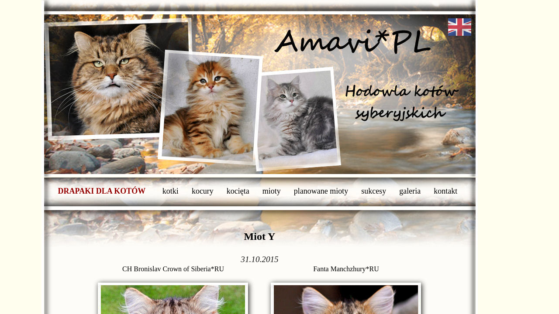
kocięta (238, 191)
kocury (203, 191)
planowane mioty (321, 191)
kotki (170, 191)
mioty (271, 191)
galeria (410, 191)
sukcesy (373, 191)
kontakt (445, 191)
